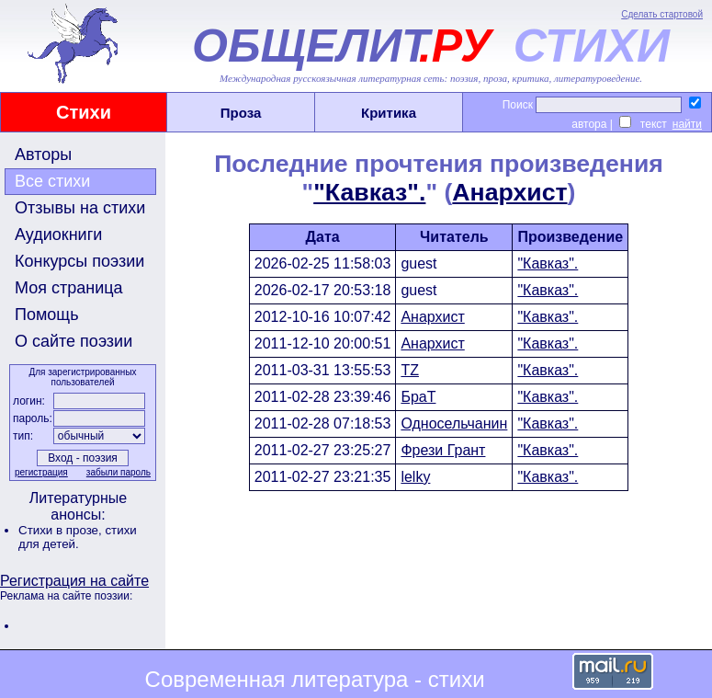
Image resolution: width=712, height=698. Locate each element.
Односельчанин (454, 423)
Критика (388, 112)
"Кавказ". (369, 192)
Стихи (83, 112)
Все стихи (52, 181)
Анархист (509, 192)
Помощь (47, 314)
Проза (241, 112)
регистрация (41, 472)
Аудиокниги (58, 234)
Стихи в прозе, (61, 530)
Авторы (43, 154)
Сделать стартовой (662, 14)
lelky (415, 477)
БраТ (418, 397)
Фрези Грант (443, 450)
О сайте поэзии (73, 341)
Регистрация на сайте (74, 581)
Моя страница (69, 288)
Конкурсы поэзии (79, 261)
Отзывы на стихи (80, 208)
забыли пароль (118, 472)
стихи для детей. (77, 537)
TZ (410, 370)
